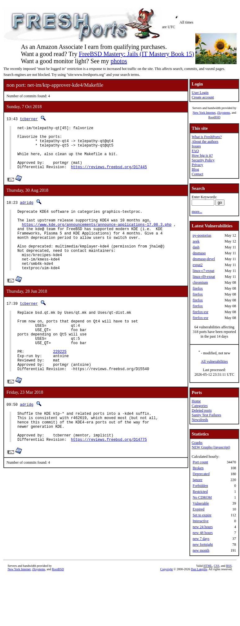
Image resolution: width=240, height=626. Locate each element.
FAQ (195, 151)
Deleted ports (201, 410)
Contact (197, 174)
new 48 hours (203, 533)
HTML (207, 565)
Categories (199, 406)
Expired (198, 509)
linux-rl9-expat (204, 276)
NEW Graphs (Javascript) (211, 447)
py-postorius (202, 235)
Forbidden (200, 486)
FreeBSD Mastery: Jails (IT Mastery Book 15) (136, 53)
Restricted (200, 491)
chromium (200, 282)
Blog (195, 169)
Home (196, 401)
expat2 (197, 265)
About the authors (205, 141)
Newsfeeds (200, 420)
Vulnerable (201, 503)
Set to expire (202, 515)
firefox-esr (200, 312)
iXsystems (223, 112)
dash (196, 247)
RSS (229, 565)
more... (197, 211)
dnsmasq (199, 253)
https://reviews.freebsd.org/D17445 (109, 176)
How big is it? (202, 155)
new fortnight (203, 544)
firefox (198, 288)
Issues (196, 146)
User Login (200, 92)
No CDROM (202, 497)
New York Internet (204, 112)
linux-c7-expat (203, 271)
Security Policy (203, 160)
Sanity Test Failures (206, 415)
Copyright (166, 569)
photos (118, 61)
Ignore (197, 480)
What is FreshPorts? (207, 137)
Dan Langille (199, 569)
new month (201, 550)
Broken (198, 468)
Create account (203, 97)
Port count (200, 462)
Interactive (200, 521)
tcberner (29, 118)
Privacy (197, 165)
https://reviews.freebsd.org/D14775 (109, 481)
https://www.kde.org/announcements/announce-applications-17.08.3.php (96, 237)
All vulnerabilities (214, 361)
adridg (26, 211)
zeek (196, 241)
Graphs (197, 442)
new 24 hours (203, 527)
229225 (59, 383)
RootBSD (214, 117)
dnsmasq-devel (204, 259)
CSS (216, 565)
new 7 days (201, 538)
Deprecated (201, 474)
